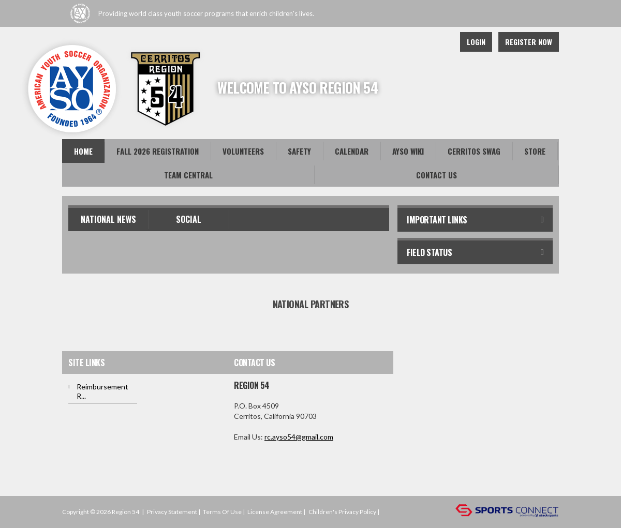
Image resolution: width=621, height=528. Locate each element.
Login (476, 41)
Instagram (440, 42)
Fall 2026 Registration (157, 151)
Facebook (417, 42)
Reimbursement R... (102, 391)
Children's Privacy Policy (342, 512)
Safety (299, 151)
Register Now (528, 41)
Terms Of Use (222, 512)
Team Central (188, 174)
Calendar (351, 151)
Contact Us (436, 174)
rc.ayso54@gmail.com (298, 436)
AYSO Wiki (408, 151)
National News (108, 219)
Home (83, 151)
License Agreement (274, 512)
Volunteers (243, 151)
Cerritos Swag (474, 151)
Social (188, 219)
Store (534, 151)
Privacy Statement (172, 512)
